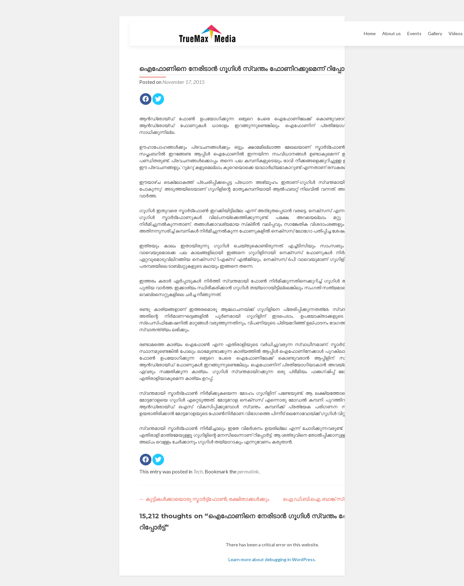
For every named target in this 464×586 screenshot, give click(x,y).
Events (414, 33)
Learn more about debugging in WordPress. (272, 559)
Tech (198, 471)
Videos (456, 33)
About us (391, 33)
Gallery (435, 33)
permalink (248, 471)
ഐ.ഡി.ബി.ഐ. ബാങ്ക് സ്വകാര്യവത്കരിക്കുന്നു (344, 499)
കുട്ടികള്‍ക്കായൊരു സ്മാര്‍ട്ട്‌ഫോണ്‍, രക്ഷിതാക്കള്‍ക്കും (204, 499)
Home (370, 33)
